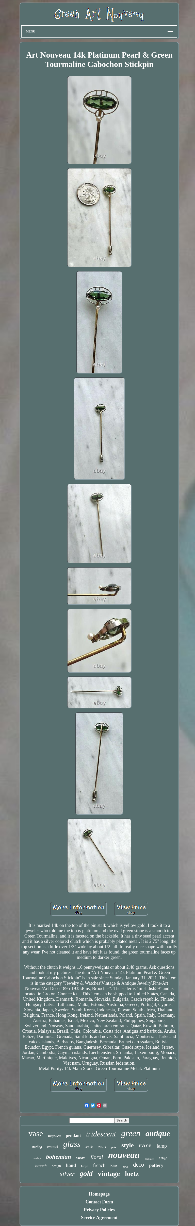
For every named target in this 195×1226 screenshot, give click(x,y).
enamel (52, 1147)
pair (113, 1147)
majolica (54, 1136)
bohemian (58, 1156)
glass (71, 1144)
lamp (162, 1146)
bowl (125, 1166)
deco (138, 1165)
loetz (132, 1174)
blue (114, 1166)
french (99, 1165)
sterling (37, 1147)
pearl (102, 1146)
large (84, 1166)
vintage (109, 1174)
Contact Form (99, 1201)
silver (67, 1174)
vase (35, 1133)
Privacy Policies (99, 1209)
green (130, 1133)
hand (71, 1165)
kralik (89, 1147)
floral (97, 1157)
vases (81, 1157)
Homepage (99, 1194)
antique (157, 1133)
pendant (73, 1135)
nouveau (124, 1155)
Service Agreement (99, 1217)
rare (145, 1146)
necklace (149, 1158)
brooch (41, 1166)
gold (86, 1173)
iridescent (101, 1134)
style (127, 1145)
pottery (156, 1165)
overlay (36, 1158)
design (56, 1166)
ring (163, 1157)
